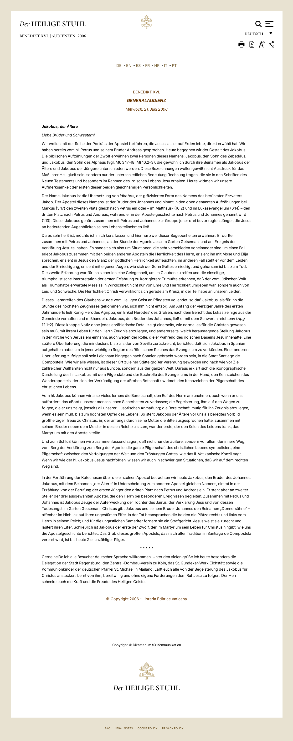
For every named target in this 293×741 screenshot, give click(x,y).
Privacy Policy (172, 728)
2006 (82, 35)
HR (156, 65)
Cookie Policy (147, 728)
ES (138, 65)
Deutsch (255, 35)
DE (119, 65)
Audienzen (63, 35)
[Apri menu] (268, 24)
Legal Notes (124, 728)
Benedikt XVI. (35, 35)
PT (174, 65)
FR (147, 65)
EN (128, 65)
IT (165, 65)
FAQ (107, 728)
